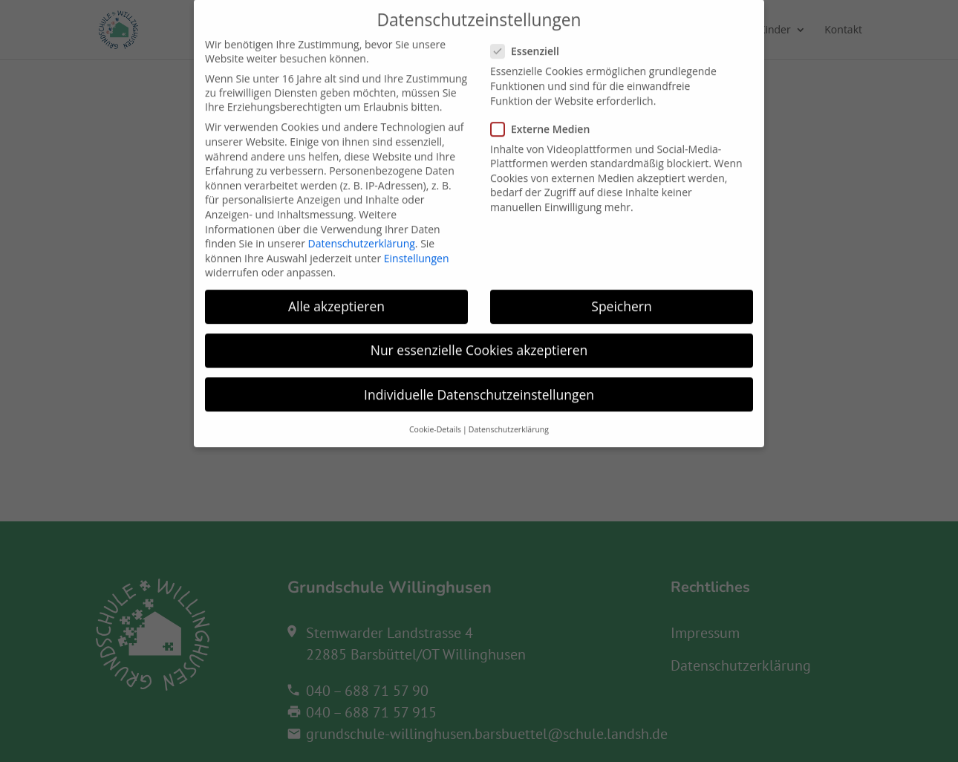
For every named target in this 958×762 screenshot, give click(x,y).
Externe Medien (546, 116)
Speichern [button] (621, 294)
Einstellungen (416, 245)
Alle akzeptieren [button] (336, 294)
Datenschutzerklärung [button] (509, 416)
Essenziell (531, 39)
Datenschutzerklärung (361, 231)
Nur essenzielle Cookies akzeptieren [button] (479, 338)
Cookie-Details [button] (435, 416)
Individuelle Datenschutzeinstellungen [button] (479, 382)
